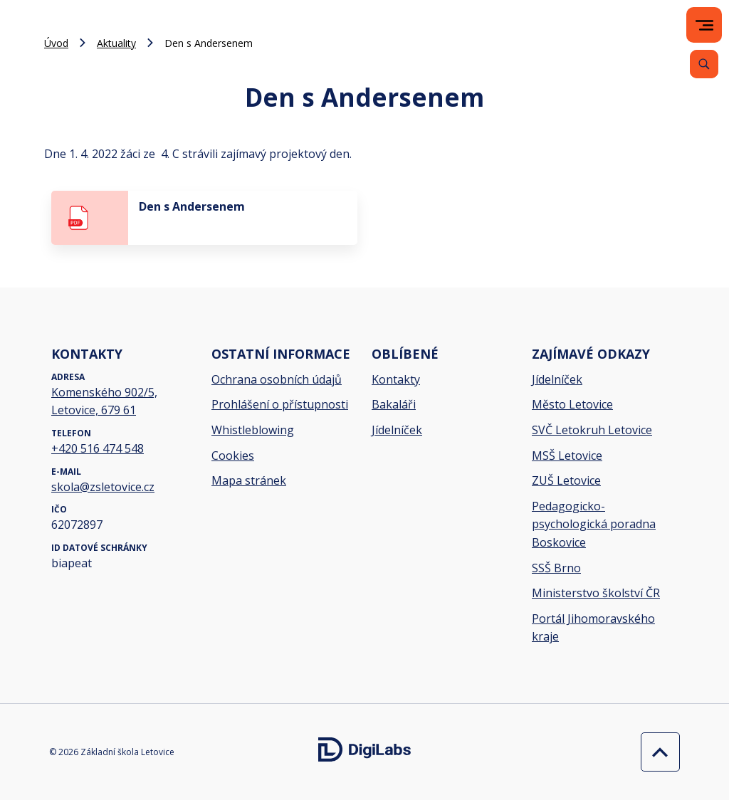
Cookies (232, 455)
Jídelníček (397, 430)
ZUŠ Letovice (566, 480)
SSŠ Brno (556, 568)
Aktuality (116, 43)
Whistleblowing (252, 430)
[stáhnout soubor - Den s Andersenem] (204, 218)
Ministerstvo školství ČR (596, 593)
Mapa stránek (248, 480)
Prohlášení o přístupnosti (279, 404)
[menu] (704, 25)
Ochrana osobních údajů (276, 379)
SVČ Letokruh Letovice (592, 430)
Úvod (56, 43)
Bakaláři (394, 404)
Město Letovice (572, 404)
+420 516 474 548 (97, 448)
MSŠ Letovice (567, 455)
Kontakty (396, 379)
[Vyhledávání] (704, 64)
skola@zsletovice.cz (102, 487)
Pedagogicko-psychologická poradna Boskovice (594, 524)
